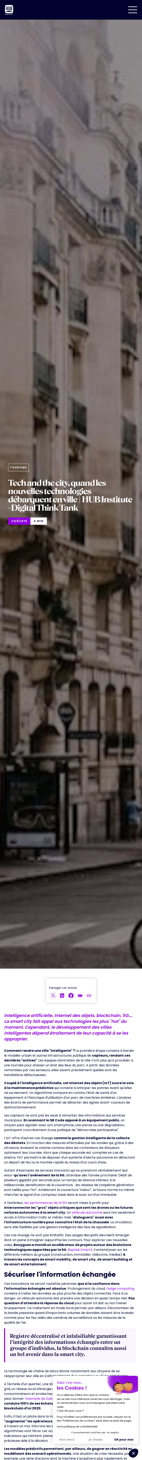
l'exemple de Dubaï (40, 1398)
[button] (132, 10)
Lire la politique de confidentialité (77, 1426)
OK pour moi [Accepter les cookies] (123, 1440)
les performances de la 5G (45, 1202)
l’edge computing (120, 1288)
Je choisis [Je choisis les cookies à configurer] (95, 1440)
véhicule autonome (87, 1212)
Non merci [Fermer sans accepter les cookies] (66, 1440)
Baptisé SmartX (80, 1249)
